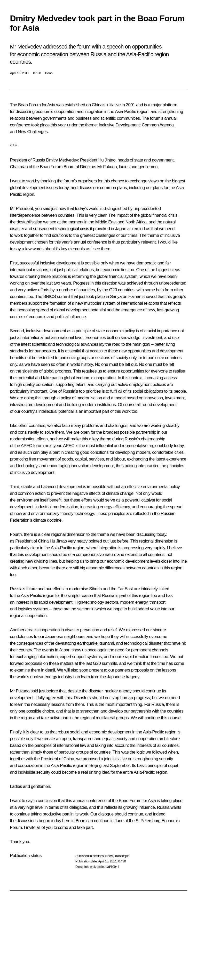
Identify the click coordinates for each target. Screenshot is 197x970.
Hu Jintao (106, 160)
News (109, 856)
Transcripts (121, 856)
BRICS (49, 296)
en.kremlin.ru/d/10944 (104, 867)
